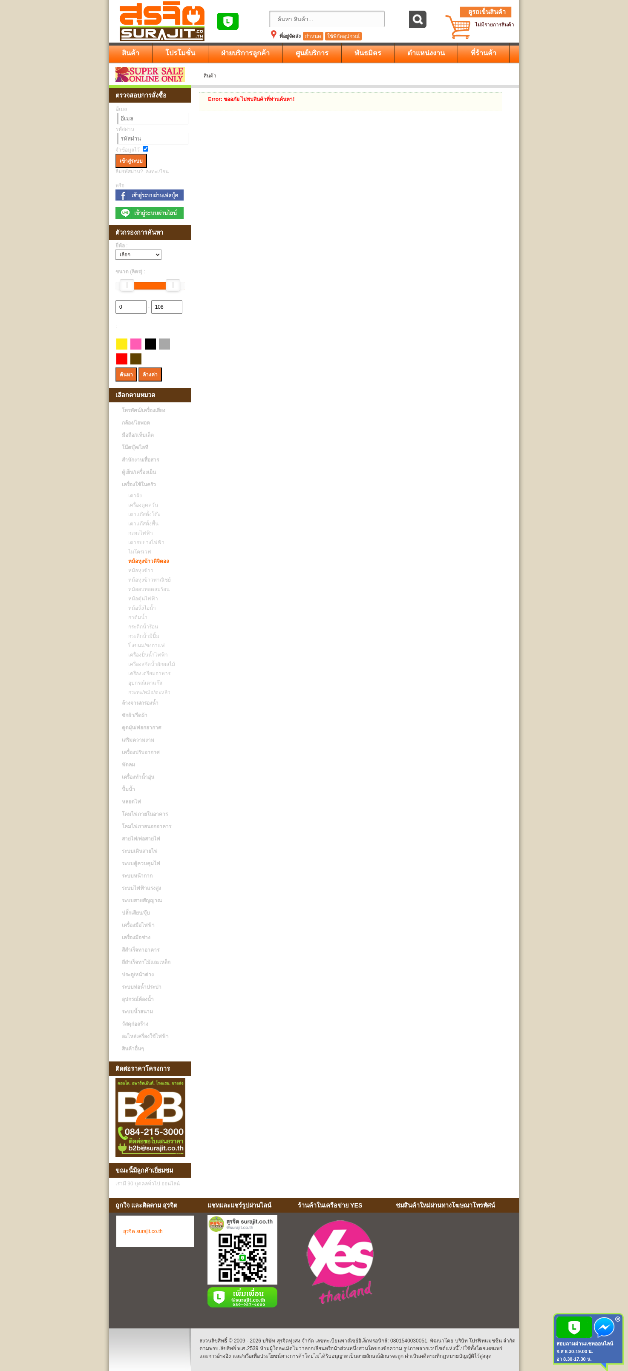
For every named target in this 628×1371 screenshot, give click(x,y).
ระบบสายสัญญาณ (142, 900)
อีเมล (121, 109)
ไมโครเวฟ (137, 552)
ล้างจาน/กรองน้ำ (140, 703)
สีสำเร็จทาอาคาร (140, 950)
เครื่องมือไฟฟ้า (138, 925)
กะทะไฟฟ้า (138, 533)
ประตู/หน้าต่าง (138, 975)
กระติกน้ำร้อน (141, 627)
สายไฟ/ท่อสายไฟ (141, 839)
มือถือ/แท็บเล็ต (138, 435)
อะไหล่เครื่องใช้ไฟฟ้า (145, 1036)
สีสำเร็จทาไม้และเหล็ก (146, 962)
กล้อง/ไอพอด (136, 423)
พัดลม (128, 765)
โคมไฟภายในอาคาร (145, 814)
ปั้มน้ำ (128, 789)
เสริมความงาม (138, 740)
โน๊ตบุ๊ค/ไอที (135, 447)
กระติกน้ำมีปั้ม (141, 636)
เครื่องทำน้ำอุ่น (138, 777)
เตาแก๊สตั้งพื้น (141, 524)
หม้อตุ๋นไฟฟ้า (141, 599)
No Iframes (454, 1264)
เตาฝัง (133, 496)
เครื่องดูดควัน (141, 505)
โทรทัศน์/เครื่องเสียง (143, 410)
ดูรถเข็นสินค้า (487, 12)
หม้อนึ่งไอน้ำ (140, 608)
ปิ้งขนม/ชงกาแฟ (144, 645)
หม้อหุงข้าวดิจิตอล (146, 561)
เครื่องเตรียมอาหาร (147, 674)
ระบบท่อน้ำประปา (141, 987)
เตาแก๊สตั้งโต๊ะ (142, 514)
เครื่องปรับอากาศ (141, 752)
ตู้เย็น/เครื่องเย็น (139, 472)
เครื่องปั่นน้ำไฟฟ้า (146, 655)
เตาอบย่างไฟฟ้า (144, 542)
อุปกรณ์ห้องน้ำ (138, 999)
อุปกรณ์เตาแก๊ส (143, 683)
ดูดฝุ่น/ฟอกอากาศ (141, 728)
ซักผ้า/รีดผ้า (134, 715)
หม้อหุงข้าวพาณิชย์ (147, 580)
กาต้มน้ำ (135, 617)
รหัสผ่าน (125, 129)
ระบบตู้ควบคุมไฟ (141, 863)
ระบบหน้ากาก (137, 876)
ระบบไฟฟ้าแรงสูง (141, 888)
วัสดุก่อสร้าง (135, 1024)
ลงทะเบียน (157, 172)
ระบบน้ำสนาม (137, 1012)
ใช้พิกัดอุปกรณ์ (343, 36)
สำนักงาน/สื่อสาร (140, 460)
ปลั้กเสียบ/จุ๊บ (136, 913)
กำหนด (313, 36)
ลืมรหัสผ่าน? (129, 172)
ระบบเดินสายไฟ (140, 851)
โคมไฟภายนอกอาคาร (146, 826)
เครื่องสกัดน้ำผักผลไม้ (149, 664)
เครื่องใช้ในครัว (139, 485)
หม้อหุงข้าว (138, 571)
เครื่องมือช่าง (136, 938)
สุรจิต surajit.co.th (143, 1231)
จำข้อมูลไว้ (127, 150)
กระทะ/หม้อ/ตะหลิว (147, 692)
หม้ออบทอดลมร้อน (147, 589)
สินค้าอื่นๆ (133, 1049)
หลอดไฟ (131, 802)
